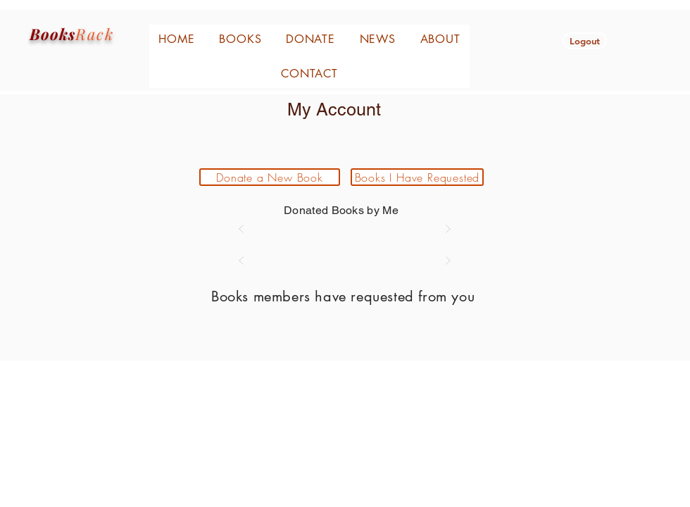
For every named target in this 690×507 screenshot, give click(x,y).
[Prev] (241, 229)
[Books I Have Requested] (417, 177)
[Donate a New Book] (269, 177)
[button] (585, 40)
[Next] (447, 229)
